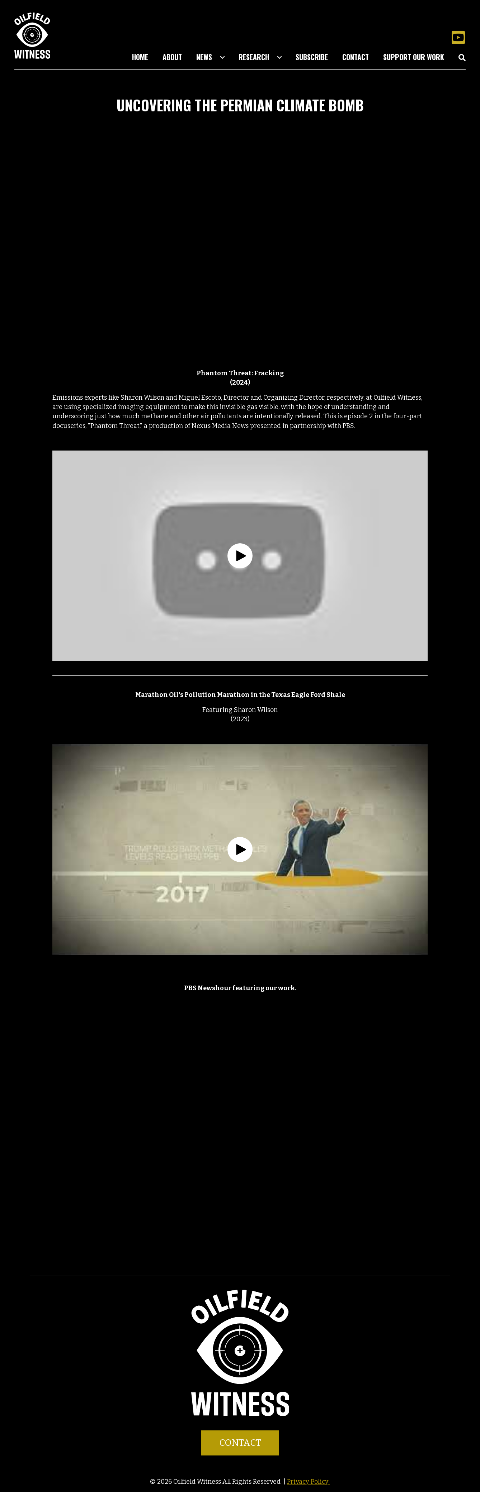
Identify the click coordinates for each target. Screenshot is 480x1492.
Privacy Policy (308, 1482)
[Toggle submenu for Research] (279, 57)
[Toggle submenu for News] (222, 57)
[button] (458, 37)
